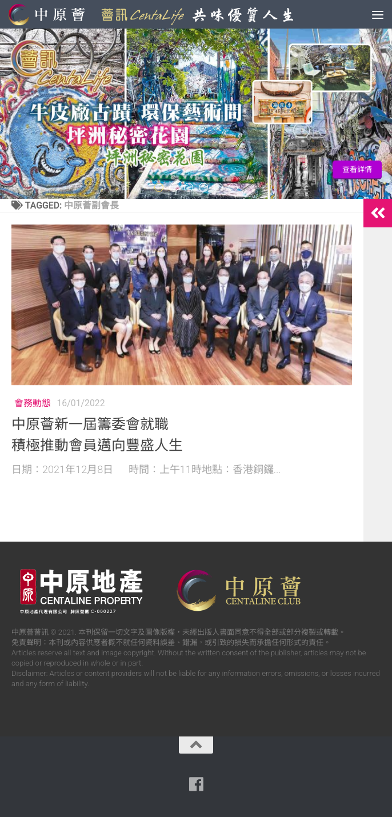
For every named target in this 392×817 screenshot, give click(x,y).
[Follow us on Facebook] (196, 784)
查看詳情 (357, 169)
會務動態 (32, 403)
